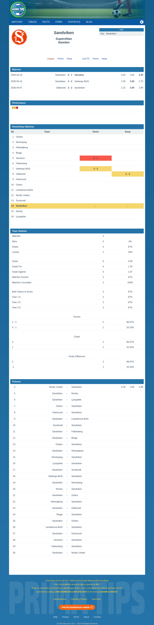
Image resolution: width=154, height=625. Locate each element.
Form (58, 22)
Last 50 (85, 58)
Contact (97, 617)
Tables (32, 22)
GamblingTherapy (79, 599)
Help (55, 617)
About (86, 617)
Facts (46, 22)
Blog (89, 22)
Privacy (65, 617)
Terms (76, 617)
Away (69, 58)
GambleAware (59, 599)
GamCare (96, 599)
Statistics (74, 22)
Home (61, 58)
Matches (17, 22)
